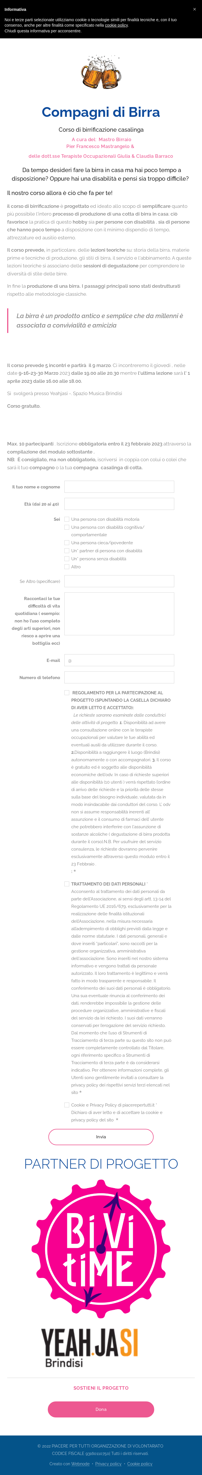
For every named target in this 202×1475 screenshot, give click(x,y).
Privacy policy (108, 1464)
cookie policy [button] (116, 25)
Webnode (80, 1464)
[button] (194, 9)
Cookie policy (140, 1464)
